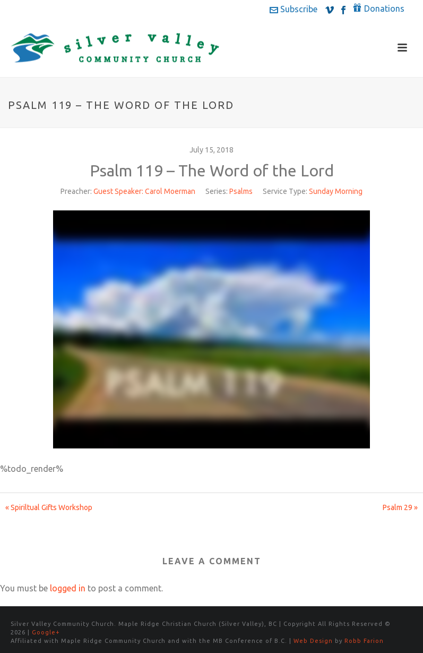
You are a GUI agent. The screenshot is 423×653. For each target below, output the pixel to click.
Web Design (313, 641)
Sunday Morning (335, 191)
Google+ (46, 632)
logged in (67, 588)
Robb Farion (364, 641)
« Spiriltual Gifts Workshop (48, 507)
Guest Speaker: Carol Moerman (144, 191)
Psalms (241, 191)
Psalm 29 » (400, 507)
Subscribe (293, 9)
